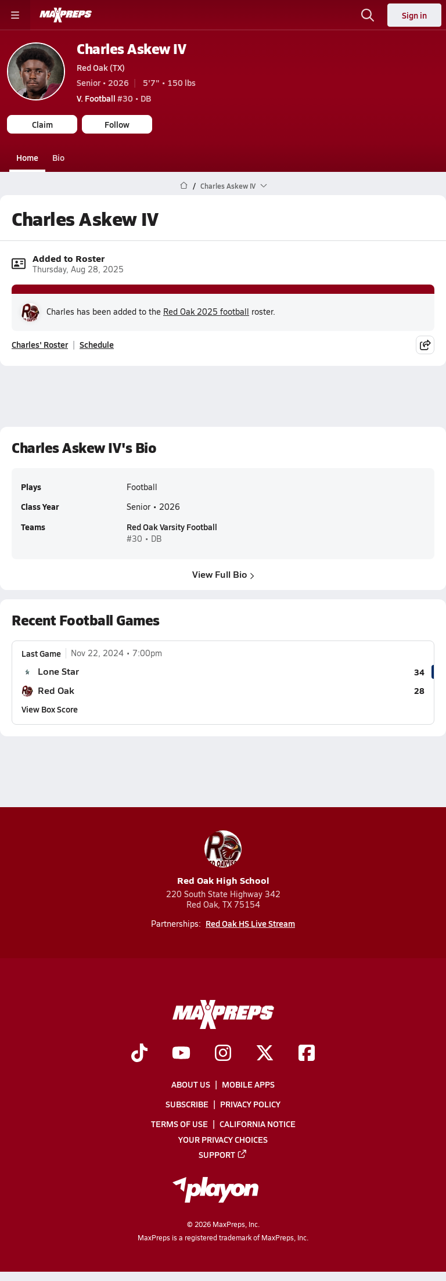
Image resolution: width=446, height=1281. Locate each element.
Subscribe (187, 1104)
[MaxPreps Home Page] (183, 186)
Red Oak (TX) (101, 67)
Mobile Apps (248, 1084)
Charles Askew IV (131, 48)
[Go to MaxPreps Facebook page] (306, 1053)
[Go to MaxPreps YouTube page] (181, 1053)
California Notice (258, 1123)
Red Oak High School (223, 858)
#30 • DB (114, 98)
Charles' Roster (40, 344)
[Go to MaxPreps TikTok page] (139, 1053)
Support (223, 1154)
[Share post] (425, 344)
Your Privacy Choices (223, 1139)
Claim (42, 124)
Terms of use (179, 1123)
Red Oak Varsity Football (172, 527)
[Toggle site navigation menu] (15, 15)
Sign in (414, 15)
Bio (58, 157)
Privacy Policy (250, 1104)
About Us (190, 1084)
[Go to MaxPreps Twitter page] (265, 1053)
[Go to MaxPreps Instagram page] (223, 1053)
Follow (117, 124)
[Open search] (368, 15)
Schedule (97, 344)
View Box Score (49, 709)
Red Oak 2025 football (206, 311)
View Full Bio (223, 574)
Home (27, 157)
